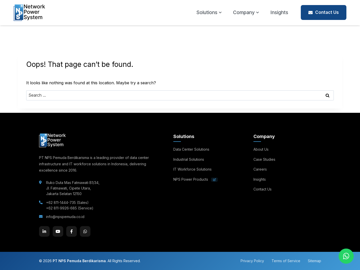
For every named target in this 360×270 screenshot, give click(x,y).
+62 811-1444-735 (61, 202)
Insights (279, 12)
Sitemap (314, 261)
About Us (261, 149)
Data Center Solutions (191, 149)
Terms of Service (286, 261)
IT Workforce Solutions (192, 169)
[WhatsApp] (85, 231)
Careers (260, 169)
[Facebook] (71, 231)
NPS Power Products (195, 179)
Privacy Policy (252, 261)
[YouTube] (58, 231)
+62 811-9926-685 (61, 208)
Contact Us (323, 12)
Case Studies (264, 159)
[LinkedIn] (44, 231)
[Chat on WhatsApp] (346, 256)
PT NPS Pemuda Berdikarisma (79, 261)
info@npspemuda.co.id (65, 216)
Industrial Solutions (188, 159)
